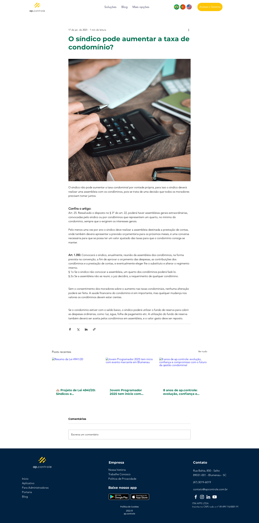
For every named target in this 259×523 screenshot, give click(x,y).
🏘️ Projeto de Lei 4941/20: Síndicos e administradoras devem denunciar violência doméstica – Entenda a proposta (75, 392)
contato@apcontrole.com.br (210, 489)
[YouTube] (214, 497)
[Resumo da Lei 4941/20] (76, 371)
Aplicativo (28, 483)
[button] (110, 7)
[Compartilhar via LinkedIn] (86, 329)
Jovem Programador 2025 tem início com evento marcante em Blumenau (126, 392)
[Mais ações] (189, 30)
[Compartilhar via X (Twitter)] (78, 329)
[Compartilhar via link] (94, 329)
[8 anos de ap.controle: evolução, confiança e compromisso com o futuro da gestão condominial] (183, 371)
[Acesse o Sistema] (209, 7)
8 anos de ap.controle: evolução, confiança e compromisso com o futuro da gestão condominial (180, 392)
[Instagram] (202, 497)
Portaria (27, 492)
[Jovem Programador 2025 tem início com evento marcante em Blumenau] (129, 371)
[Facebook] (195, 497)
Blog (25, 496)
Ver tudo (202, 351)
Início (25, 478)
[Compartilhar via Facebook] (70, 329)
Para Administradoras (35, 487)
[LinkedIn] (208, 497)
